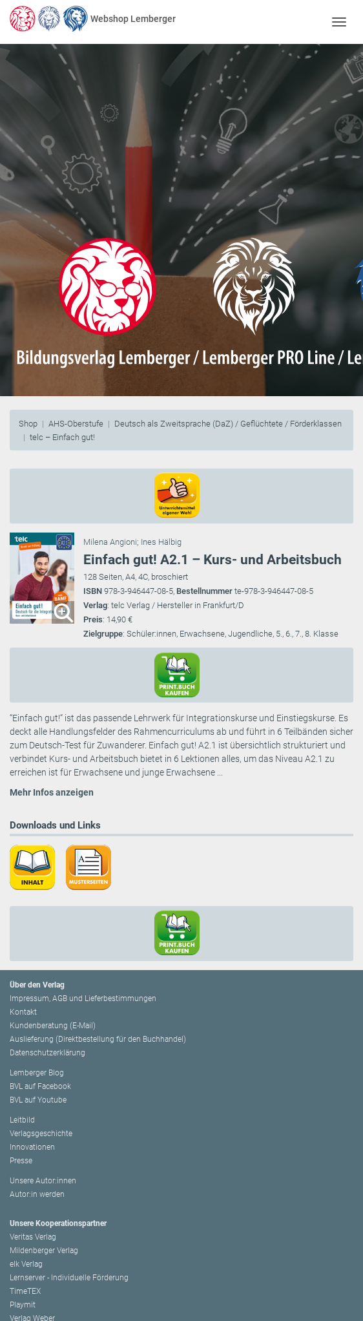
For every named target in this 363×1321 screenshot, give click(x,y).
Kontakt (23, 1012)
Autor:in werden (37, 1194)
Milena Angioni (110, 542)
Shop (28, 423)
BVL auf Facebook (40, 1086)
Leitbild (22, 1120)
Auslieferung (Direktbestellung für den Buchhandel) (98, 1039)
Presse (21, 1160)
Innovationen (32, 1147)
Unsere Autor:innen (43, 1180)
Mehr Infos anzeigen (52, 792)
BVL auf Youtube (38, 1099)
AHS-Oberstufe (75, 423)
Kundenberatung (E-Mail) (53, 1025)
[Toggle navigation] (338, 21)
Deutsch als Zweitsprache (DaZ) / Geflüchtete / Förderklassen (228, 423)
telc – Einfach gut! (62, 437)
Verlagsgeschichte (41, 1133)
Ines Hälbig (161, 542)
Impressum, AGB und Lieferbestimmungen (83, 998)
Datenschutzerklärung (47, 1052)
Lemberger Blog (37, 1072)
